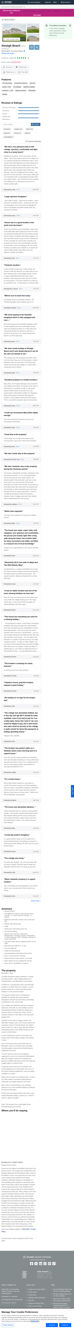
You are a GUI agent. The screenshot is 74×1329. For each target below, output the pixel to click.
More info (31, 1300)
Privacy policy (32, 1292)
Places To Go (41, 11)
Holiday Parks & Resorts (29, 11)
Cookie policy (32, 1295)
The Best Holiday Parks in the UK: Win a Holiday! (62, 1295)
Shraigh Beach (10, 45)
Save (31, 47)
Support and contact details (36, 1289)
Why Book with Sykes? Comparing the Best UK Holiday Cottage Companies (61, 1305)
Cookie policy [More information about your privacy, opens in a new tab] (35, 1321)
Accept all (52, 1325)
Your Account (66, 2)
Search (35, 124)
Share (36, 47)
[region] (37, 1319)
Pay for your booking (34, 1306)
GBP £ (55, 2)
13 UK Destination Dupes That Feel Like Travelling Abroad (62, 1290)
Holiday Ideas (57, 11)
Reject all (65, 1325)
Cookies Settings (8, 1325)
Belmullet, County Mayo (13, 52)
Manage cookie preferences (36, 1297)
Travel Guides (67, 11)
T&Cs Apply (37, 15)
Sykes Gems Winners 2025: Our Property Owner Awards (62, 1299)
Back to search (9, 19)
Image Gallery (11, 39)
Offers (49, 11)
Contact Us (48, 2)
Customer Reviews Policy (36, 1303)
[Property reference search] (24, 6)
